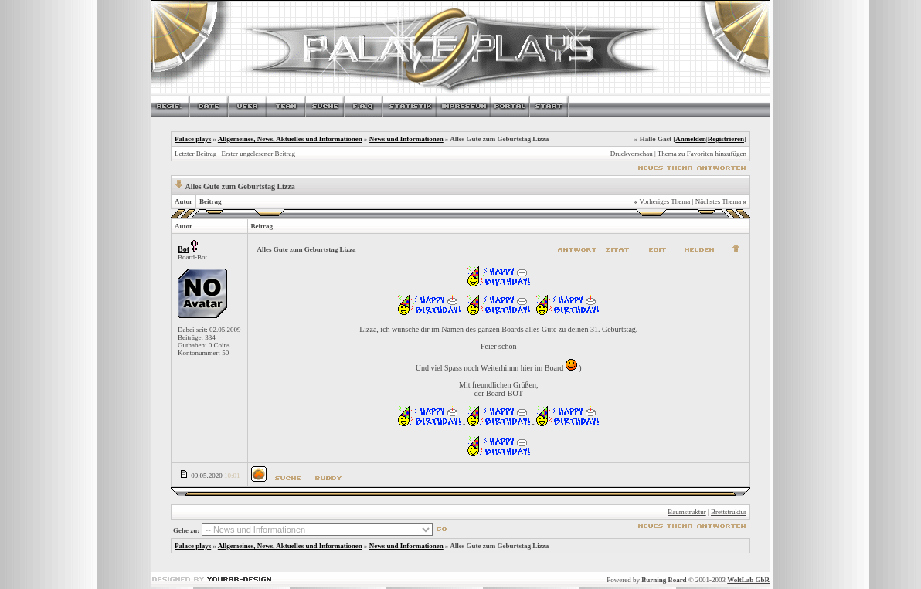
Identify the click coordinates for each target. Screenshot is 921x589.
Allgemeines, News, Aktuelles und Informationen (290, 139)
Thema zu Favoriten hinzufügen (702, 153)
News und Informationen (406, 139)
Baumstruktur (687, 512)
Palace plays (193, 139)
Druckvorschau (631, 153)
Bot (183, 249)
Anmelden (690, 139)
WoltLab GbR (748, 580)
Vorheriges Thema (664, 201)
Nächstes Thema (718, 201)
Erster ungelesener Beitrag (258, 153)
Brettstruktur (728, 512)
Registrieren (726, 139)
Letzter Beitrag (195, 153)
